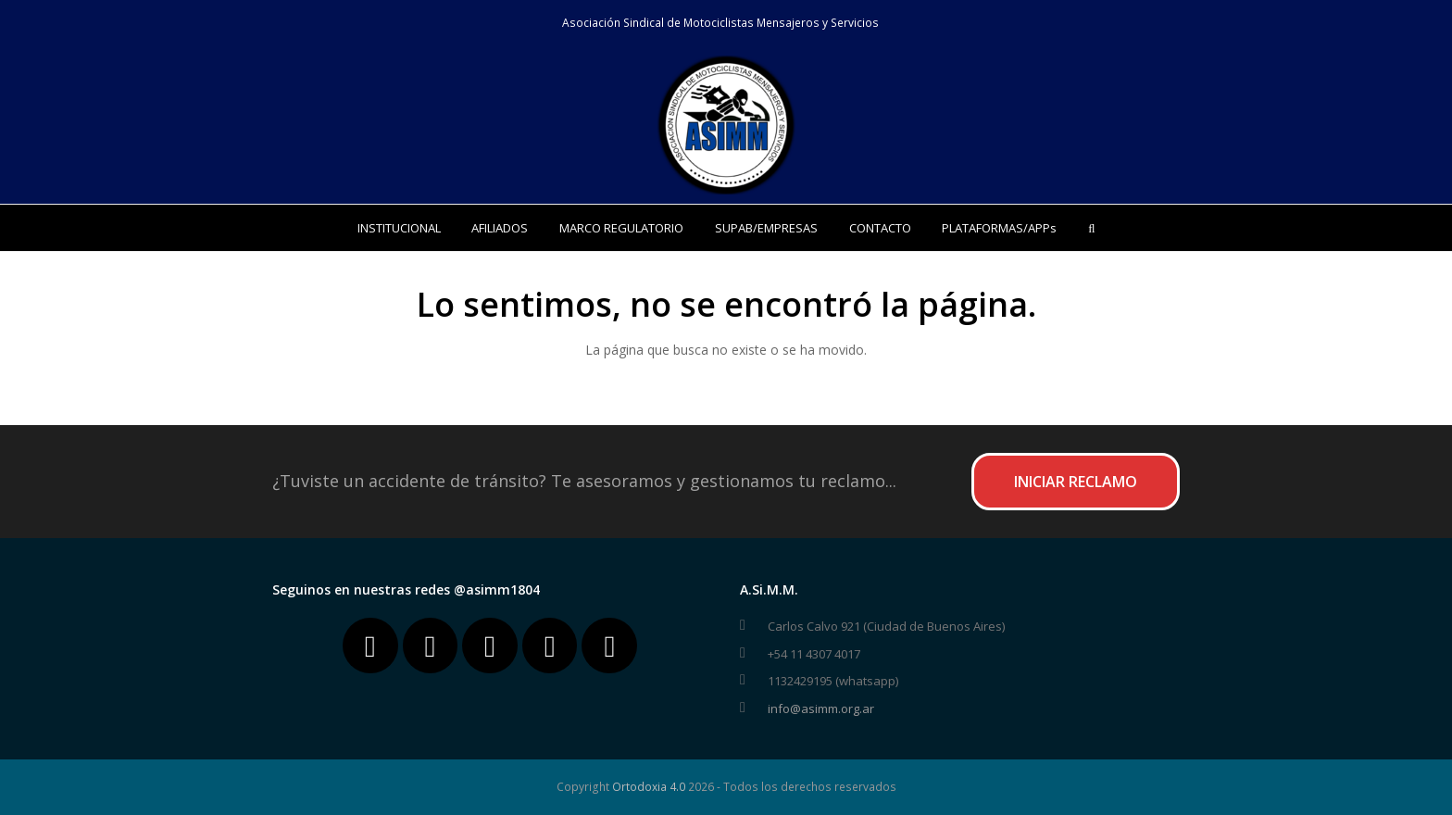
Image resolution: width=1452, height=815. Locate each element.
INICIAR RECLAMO (1075, 481)
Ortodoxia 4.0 (648, 787)
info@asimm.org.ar (821, 708)
